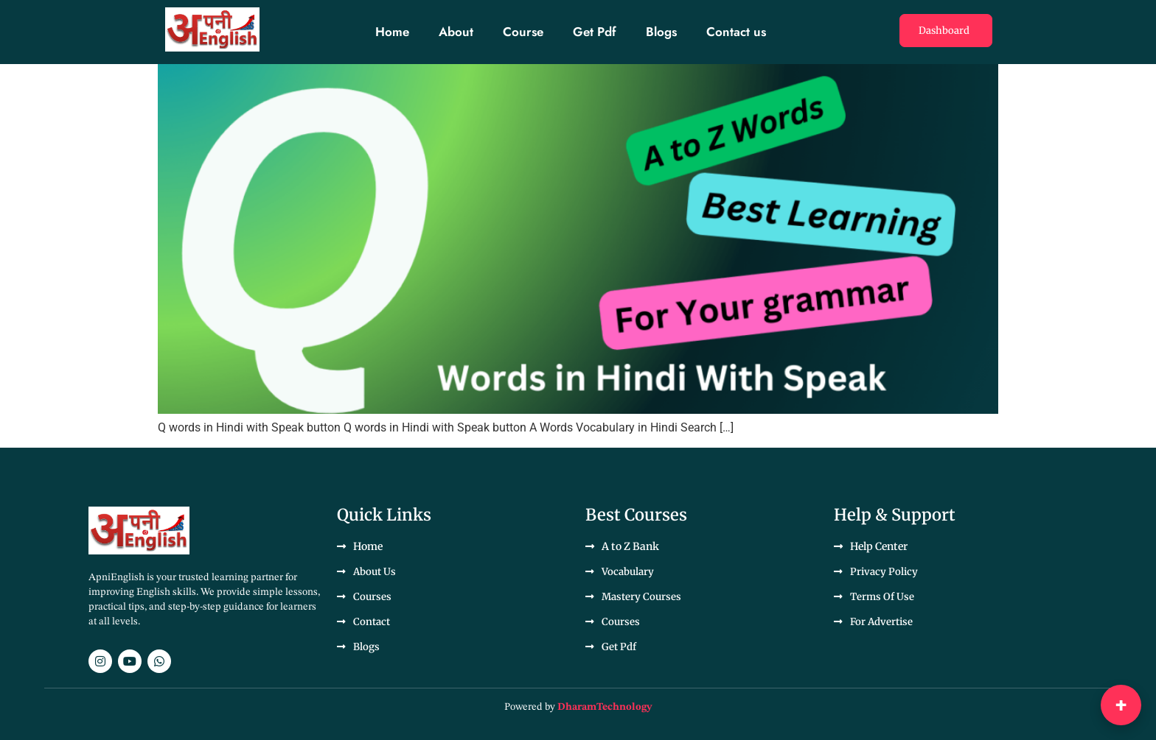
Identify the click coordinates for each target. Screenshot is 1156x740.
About (456, 31)
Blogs (661, 31)
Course (523, 31)
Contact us (736, 31)
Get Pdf (594, 31)
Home (392, 31)
